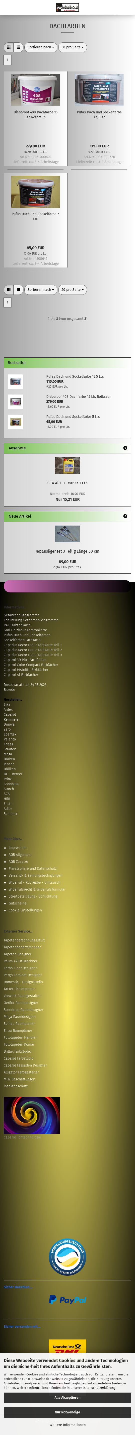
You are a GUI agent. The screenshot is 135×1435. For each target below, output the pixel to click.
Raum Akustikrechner (20, 961)
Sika (7, 704)
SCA (7, 794)
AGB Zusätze (18, 862)
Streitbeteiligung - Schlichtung (33, 896)
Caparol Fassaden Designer (25, 1065)
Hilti (7, 799)
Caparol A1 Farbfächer (21, 675)
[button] (9, 47)
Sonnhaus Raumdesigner (23, 1010)
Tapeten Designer (17, 954)
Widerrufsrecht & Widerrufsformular (37, 889)
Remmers (11, 719)
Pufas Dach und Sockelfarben (27, 635)
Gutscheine (18, 903)
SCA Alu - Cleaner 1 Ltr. (67, 483)
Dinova (9, 724)
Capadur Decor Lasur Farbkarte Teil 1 (33, 645)
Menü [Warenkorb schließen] (7, 7)
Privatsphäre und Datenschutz (33, 869)
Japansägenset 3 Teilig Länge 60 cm (67, 551)
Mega (8, 754)
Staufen (10, 749)
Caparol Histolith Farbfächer (26, 670)
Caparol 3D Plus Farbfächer (25, 660)
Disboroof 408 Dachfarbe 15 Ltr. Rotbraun (36, 114)
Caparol (10, 714)
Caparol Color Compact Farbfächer (31, 665)
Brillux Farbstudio (17, 1051)
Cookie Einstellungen (25, 910)
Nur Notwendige (67, 1412)
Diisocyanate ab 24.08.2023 (25, 685)
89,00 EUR (67, 561)
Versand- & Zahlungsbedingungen (35, 875)
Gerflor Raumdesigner (21, 1003)
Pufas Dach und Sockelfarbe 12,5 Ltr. (99, 114)
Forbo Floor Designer (20, 968)
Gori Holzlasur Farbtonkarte (25, 630)
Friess (8, 744)
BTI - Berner (13, 774)
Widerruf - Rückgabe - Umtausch (34, 882)
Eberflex (10, 734)
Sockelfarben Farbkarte (22, 640)
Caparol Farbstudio (19, 1058)
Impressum (17, 848)
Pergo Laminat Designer (23, 975)
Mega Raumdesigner (20, 1017)
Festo (8, 804)
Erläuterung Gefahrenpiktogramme (31, 620)
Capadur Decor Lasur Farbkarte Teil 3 (33, 655)
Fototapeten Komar (19, 1044)
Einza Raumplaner (18, 1031)
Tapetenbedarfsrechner (22, 947)
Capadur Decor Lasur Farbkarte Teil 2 (33, 650)
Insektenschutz (16, 1086)
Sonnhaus (11, 784)
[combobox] (40, 47)
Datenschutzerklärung (99, 1388)
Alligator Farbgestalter (21, 1072)
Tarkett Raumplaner (19, 989)
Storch (9, 789)
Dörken (9, 759)
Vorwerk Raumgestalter (22, 996)
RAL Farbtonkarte (17, 625)
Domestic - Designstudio (23, 982)
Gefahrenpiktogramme (21, 615)
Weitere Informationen (68, 1425)
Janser (9, 764)
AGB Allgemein (20, 855)
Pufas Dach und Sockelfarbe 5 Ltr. (35, 216)
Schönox (10, 814)
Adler (8, 809)
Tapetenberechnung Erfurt (24, 940)
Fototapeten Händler (20, 1037)
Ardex (8, 709)
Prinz (7, 779)
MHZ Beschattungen (19, 1079)
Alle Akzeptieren (67, 1398)
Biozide (9, 690)
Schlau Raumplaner (19, 1024)
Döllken (10, 769)
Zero (7, 729)
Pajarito (10, 739)
